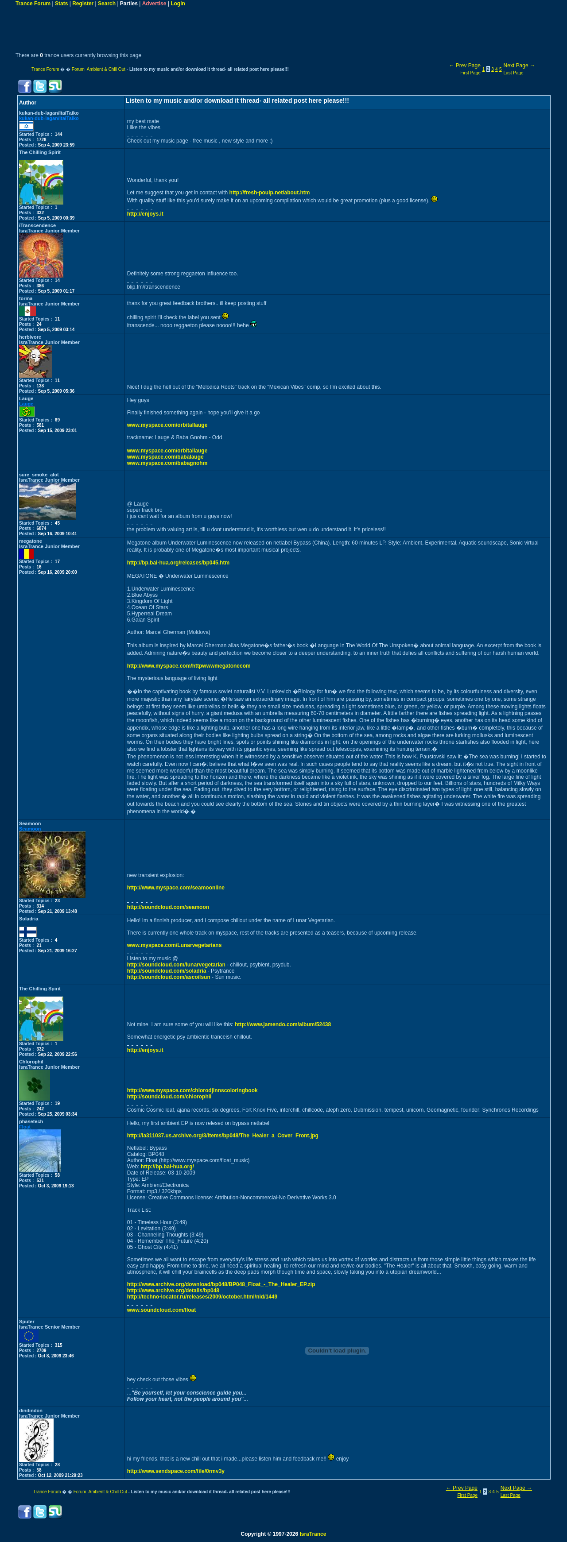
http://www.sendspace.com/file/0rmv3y (176, 1471)
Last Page (514, 72)
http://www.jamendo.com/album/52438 (283, 1024)
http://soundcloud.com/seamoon (168, 907)
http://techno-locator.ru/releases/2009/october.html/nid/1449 (202, 1297)
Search (107, 3)
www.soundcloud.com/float (161, 1310)
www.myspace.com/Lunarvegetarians (174, 945)
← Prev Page (464, 65)
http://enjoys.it (145, 214)
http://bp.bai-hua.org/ (167, 1166)
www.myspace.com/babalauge (165, 457)
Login (178, 3)
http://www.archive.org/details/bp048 (173, 1290)
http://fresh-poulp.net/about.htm (269, 192)
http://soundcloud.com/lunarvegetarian (176, 965)
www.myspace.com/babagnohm (167, 463)
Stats (61, 3)
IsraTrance (312, 1534)
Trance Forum (33, 3)
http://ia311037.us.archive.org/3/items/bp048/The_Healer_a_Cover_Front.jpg (222, 1135)
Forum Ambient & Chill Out (98, 69)
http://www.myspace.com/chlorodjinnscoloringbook (192, 1090)
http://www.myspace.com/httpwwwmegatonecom (189, 666)
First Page (470, 72)
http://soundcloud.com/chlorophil (169, 1097)
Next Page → (519, 65)
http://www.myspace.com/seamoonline (176, 888)
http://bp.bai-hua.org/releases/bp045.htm (178, 563)
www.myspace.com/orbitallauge (167, 425)
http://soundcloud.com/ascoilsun (168, 977)
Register (82, 3)
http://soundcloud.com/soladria (166, 971)
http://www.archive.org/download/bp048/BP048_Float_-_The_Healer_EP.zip (221, 1284)
